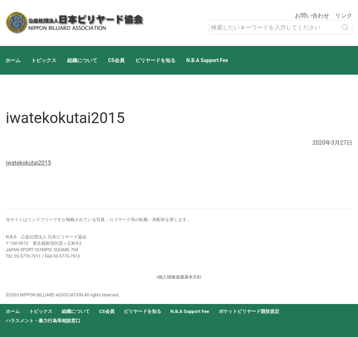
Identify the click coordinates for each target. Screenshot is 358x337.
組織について (82, 60)
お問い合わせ (312, 15)
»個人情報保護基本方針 (179, 277)
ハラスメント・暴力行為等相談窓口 (43, 320)
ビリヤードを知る (155, 60)
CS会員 (116, 60)
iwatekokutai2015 (28, 162)
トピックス (43, 60)
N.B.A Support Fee (207, 60)
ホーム (12, 60)
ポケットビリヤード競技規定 (249, 311)
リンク (343, 15)
